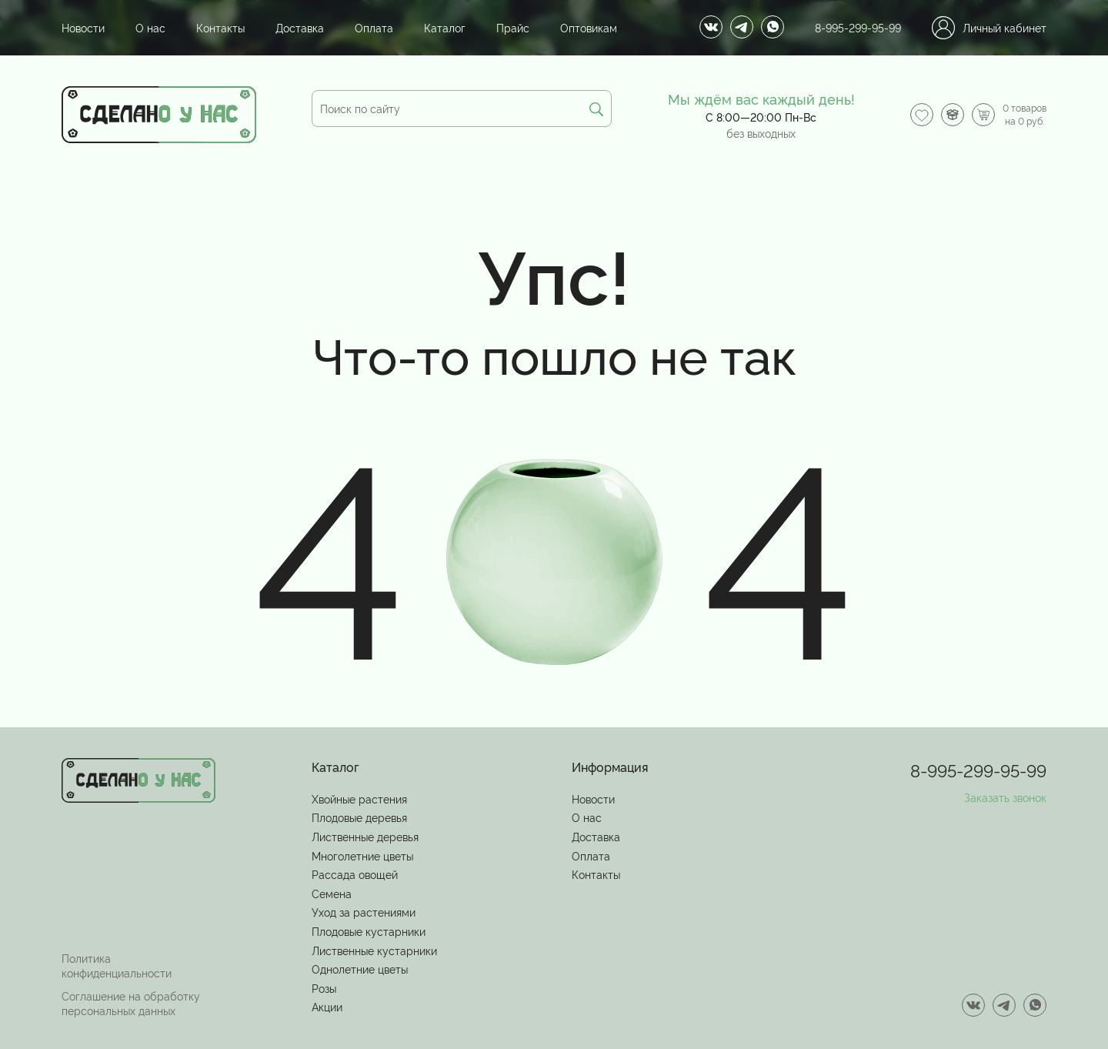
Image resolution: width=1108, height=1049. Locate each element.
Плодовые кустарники (369, 931)
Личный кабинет (989, 27)
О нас (150, 27)
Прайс (512, 27)
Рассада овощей (355, 874)
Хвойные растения (359, 798)
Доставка (299, 27)
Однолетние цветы (360, 968)
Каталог (445, 27)
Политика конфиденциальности (117, 965)
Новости (83, 27)
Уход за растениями (364, 911)
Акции (327, 1006)
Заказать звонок (1005, 797)
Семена (332, 893)
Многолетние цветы (362, 855)
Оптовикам (588, 27)
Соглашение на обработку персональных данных (131, 1003)
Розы (324, 988)
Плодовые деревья (359, 817)
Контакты (220, 27)
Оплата (374, 27)
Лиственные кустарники (374, 950)
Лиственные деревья (365, 836)
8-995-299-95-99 (858, 27)
